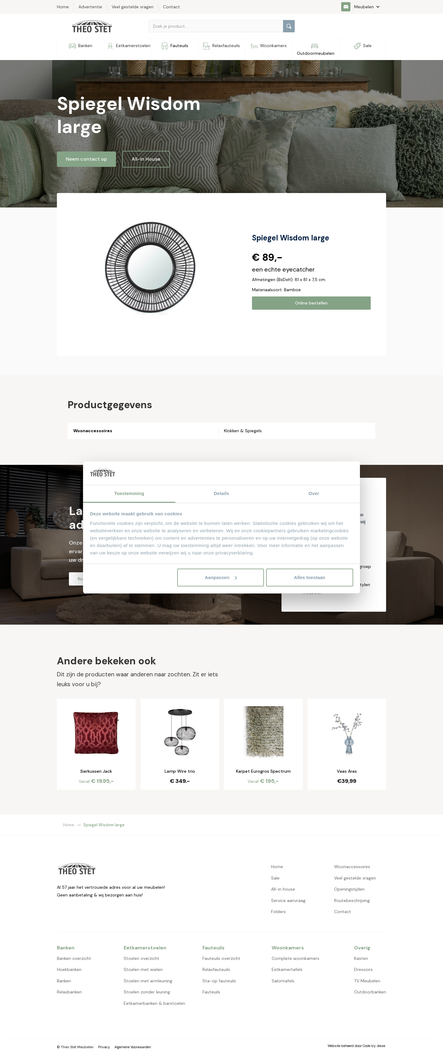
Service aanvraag (288, 900)
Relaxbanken (69, 992)
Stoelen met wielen (143, 969)
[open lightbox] (151, 268)
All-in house (283, 889)
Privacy (104, 1047)
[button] (363, 6)
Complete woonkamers (295, 958)
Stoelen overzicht (141, 958)
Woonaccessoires (352, 866)
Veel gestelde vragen (355, 878)
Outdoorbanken (370, 992)
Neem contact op (86, 159)
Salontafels (283, 981)
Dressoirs (363, 969)
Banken (64, 981)
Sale (275, 878)
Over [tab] (314, 493)
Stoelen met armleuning (148, 981)
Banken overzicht (74, 958)
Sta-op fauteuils (219, 981)
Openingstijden (349, 889)
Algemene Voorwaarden (132, 1047)
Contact (342, 911)
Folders (278, 911)
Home (68, 824)
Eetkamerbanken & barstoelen (154, 1003)
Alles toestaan (309, 577)
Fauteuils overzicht (221, 958)
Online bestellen (311, 303)
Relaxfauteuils (216, 969)
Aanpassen (221, 577)
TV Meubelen (367, 981)
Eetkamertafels (287, 969)
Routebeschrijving (352, 900)
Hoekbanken (69, 969)
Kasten (361, 958)
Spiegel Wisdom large (104, 824)
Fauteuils (211, 992)
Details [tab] (221, 493)
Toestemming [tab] (129, 493)
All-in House (146, 159)
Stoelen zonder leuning (147, 992)
